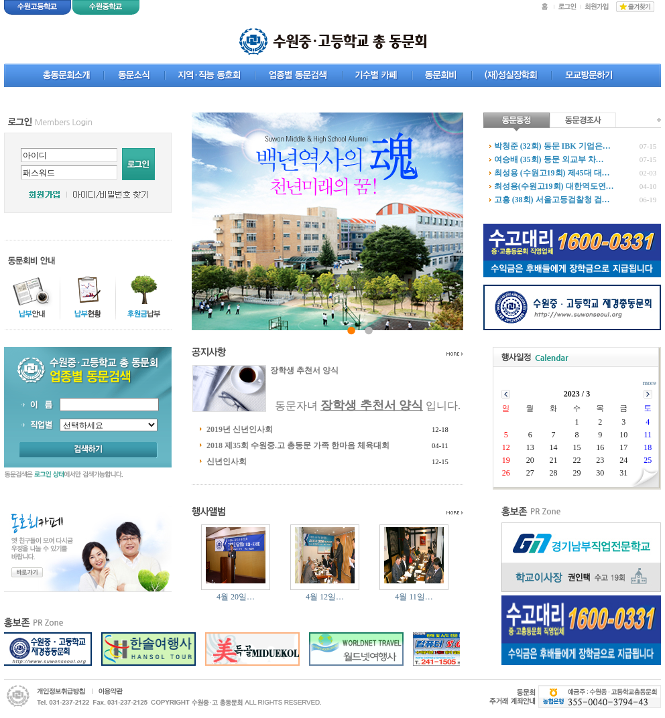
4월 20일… (236, 596)
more (649, 382)
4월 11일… (414, 596)
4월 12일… (325, 596)
